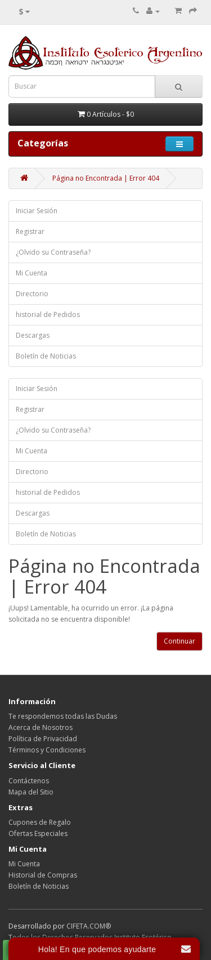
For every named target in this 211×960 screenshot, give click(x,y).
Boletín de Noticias (46, 356)
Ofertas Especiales (38, 833)
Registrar (30, 231)
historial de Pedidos (48, 314)
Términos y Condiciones (47, 750)
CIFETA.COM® (88, 926)
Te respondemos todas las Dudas (62, 716)
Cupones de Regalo (39, 822)
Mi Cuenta (31, 273)
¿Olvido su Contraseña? (53, 252)
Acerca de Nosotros (40, 727)
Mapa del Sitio (30, 792)
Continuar (179, 641)
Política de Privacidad (42, 738)
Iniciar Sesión (36, 210)
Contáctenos (28, 781)
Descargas (33, 335)
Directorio (32, 293)
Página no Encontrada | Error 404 (105, 178)
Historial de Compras (42, 875)
